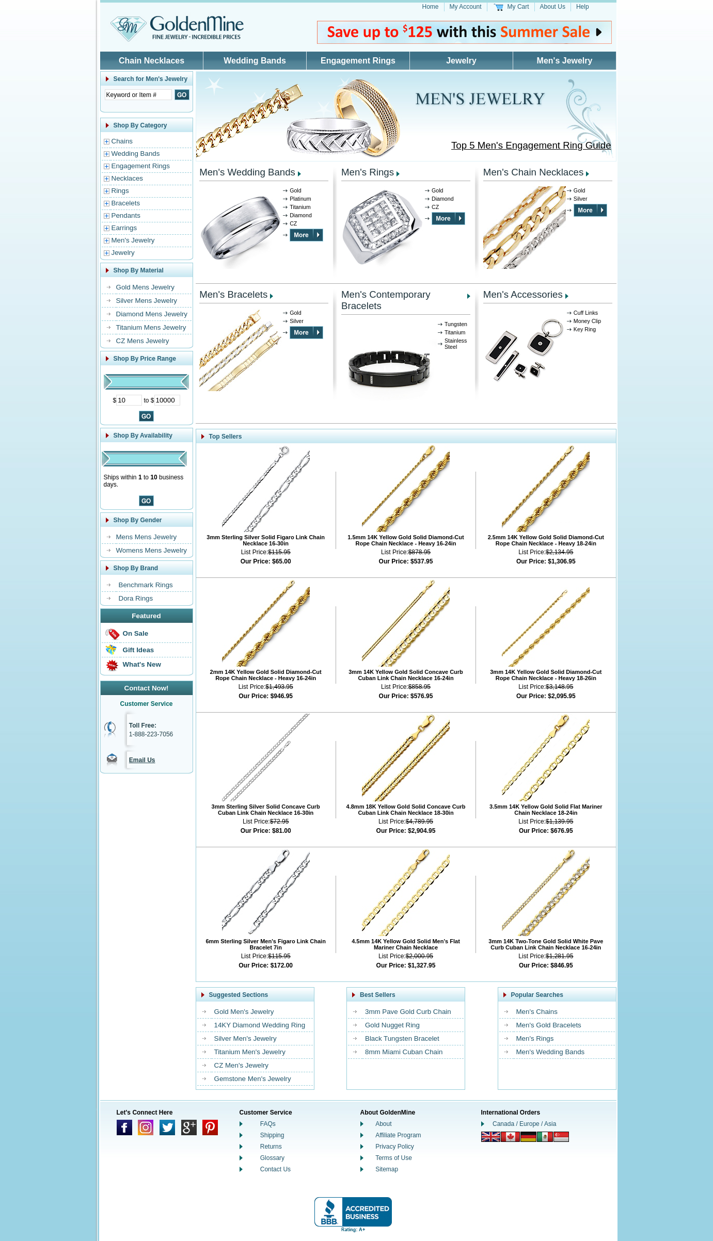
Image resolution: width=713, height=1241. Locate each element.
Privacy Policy (394, 1146)
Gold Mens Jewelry (145, 287)
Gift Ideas (138, 650)
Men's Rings (367, 172)
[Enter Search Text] (138, 94)
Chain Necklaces (151, 60)
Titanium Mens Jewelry (151, 327)
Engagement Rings (358, 60)
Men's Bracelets (233, 294)
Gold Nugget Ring (392, 1025)
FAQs (268, 1123)
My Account (466, 6)
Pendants (126, 215)
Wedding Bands (255, 60)
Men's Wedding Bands (247, 172)
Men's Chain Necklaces (533, 172)
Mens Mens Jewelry (146, 537)
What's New (142, 664)
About (383, 1123)
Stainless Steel (456, 343)
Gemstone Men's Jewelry (252, 1079)
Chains (122, 141)
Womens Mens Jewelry (151, 550)
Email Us (142, 760)
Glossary (272, 1158)
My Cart (518, 6)
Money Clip (587, 321)
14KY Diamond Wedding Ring (260, 1025)
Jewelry (461, 60)
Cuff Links (586, 313)
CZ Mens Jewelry (142, 341)
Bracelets (126, 203)
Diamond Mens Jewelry (152, 314)
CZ (293, 223)
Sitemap (386, 1169)
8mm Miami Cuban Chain (403, 1052)
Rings (120, 191)
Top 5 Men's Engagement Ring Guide (531, 145)
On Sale (136, 633)
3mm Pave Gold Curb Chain (408, 1012)
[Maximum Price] (167, 400)
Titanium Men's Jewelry (250, 1052)
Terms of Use (393, 1158)
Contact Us (275, 1169)
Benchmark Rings (146, 585)
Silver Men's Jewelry (245, 1038)
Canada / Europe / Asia (524, 1123)
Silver (581, 199)
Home (430, 6)
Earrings (124, 228)
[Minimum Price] (129, 400)
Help (582, 6)
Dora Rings (136, 598)
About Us (552, 6)
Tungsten (456, 324)
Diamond (301, 215)
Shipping (272, 1135)
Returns (271, 1146)
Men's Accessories (523, 294)
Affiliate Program (398, 1135)
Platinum (300, 199)
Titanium (300, 207)
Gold (296, 190)
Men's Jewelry (565, 60)
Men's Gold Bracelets (548, 1025)
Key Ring (585, 329)
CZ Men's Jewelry (241, 1065)
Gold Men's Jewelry (244, 1012)
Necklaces (127, 178)
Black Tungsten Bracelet (402, 1038)
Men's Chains (537, 1012)
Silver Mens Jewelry (147, 300)
